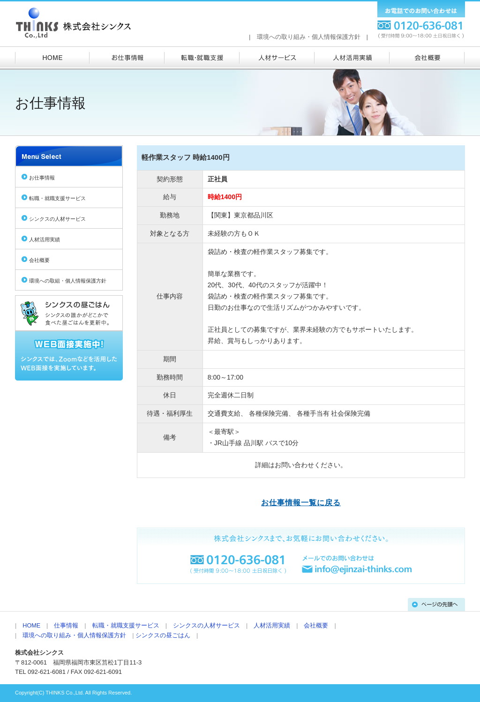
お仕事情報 (42, 177)
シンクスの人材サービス (57, 219)
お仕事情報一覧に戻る (301, 503)
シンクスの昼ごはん (162, 635)
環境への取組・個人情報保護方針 (67, 281)
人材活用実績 (44, 239)
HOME (31, 625)
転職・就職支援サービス (57, 198)
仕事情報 (66, 625)
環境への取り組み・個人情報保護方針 (308, 36)
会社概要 (39, 260)
